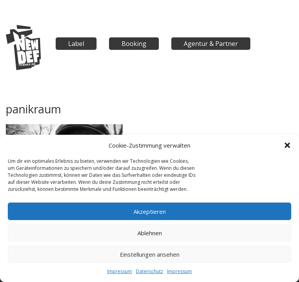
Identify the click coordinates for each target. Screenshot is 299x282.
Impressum (119, 271)
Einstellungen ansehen (149, 254)
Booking (133, 43)
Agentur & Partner (211, 43)
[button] (287, 145)
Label (76, 43)
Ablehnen (149, 233)
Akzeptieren (150, 211)
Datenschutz (149, 271)
